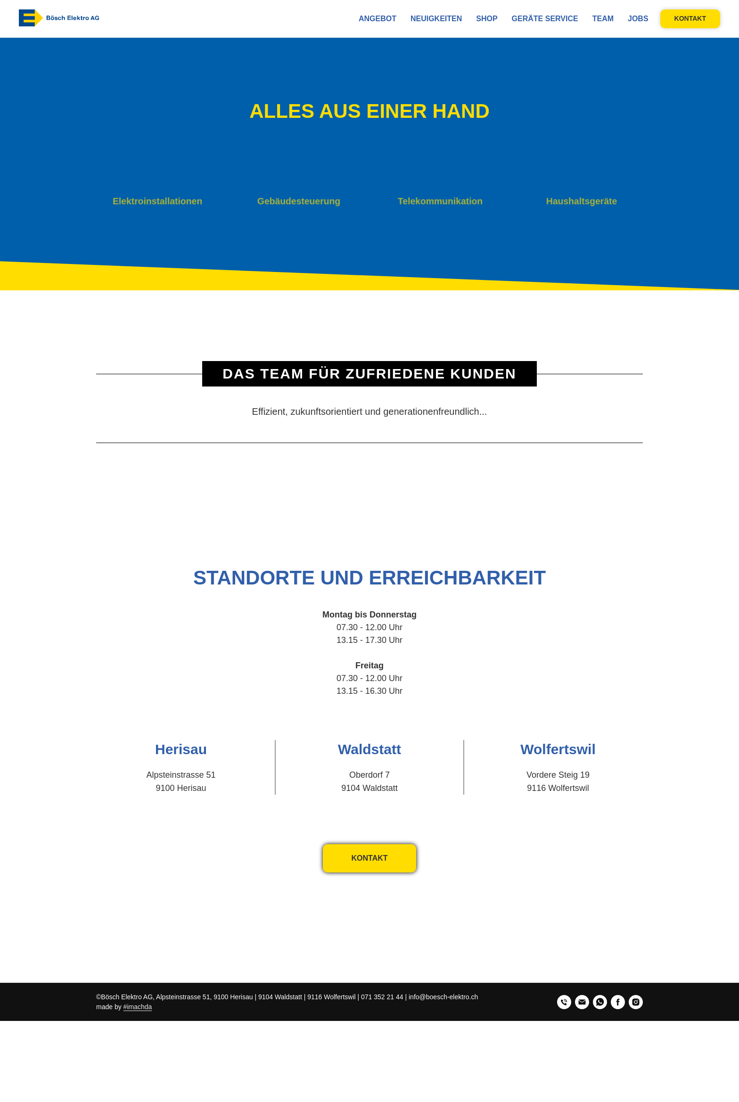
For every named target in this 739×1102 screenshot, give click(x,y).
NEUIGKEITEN (436, 19)
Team (603, 19)
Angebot (377, 19)
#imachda (137, 1007)
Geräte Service (545, 19)
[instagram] (636, 1002)
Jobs (638, 19)
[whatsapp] (600, 1002)
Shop (486, 19)
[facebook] (618, 1002)
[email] (582, 1002)
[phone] (564, 1002)
